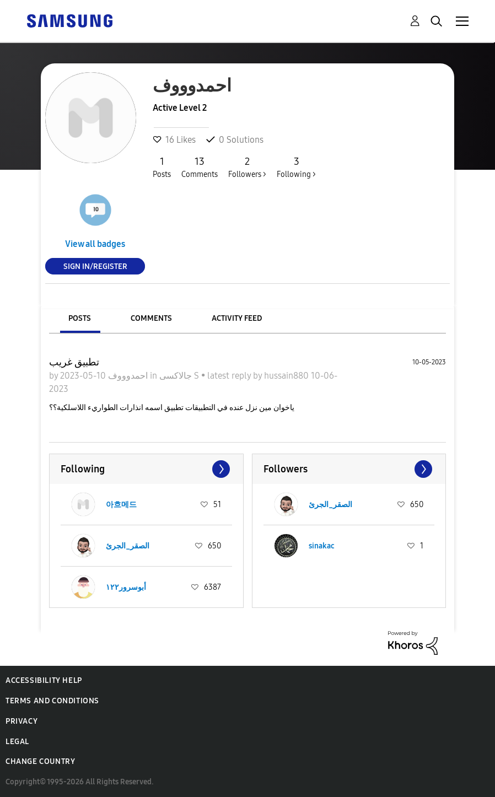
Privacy (21, 721)
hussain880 (287, 375)
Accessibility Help (44, 680)
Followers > (247, 167)
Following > (296, 167)
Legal (17, 741)
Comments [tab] (151, 318)
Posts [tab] (79, 318)
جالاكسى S (180, 375)
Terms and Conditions (52, 701)
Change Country (40, 761)
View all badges (95, 244)
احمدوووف (127, 375)
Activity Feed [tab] (237, 318)
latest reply (230, 375)
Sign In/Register (95, 266)
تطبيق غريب (74, 362)
